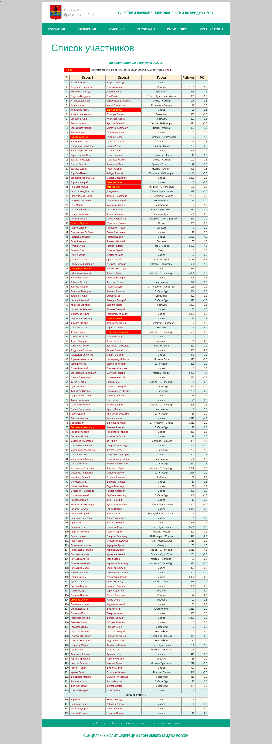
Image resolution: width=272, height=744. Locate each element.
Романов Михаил (115, 658)
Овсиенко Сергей (79, 513)
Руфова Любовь (78, 586)
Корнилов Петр (114, 305)
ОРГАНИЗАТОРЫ (211, 29)
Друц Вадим (113, 191)
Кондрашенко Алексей (82, 354)
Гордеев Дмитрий (116, 309)
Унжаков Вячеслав (116, 264)
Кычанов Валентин (80, 404)
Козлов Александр (116, 323)
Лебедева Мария (79, 418)
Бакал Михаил (78, 123)
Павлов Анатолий (116, 491)
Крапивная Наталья (117, 368)
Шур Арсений (114, 609)
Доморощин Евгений (81, 268)
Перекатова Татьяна (117, 432)
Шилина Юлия (78, 681)
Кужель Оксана (78, 382)
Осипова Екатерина (117, 277)
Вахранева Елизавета (82, 146)
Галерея (117, 723)
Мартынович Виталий (81, 459)
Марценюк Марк (115, 336)
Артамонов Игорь (79, 109)
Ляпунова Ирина (79, 436)
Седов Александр (116, 486)
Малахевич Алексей (81, 445)
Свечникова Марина (117, 572)
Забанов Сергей (78, 282)
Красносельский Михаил (83, 373)
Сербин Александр (117, 495)
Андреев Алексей (116, 604)
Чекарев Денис (114, 663)
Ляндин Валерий (115, 354)
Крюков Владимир (80, 377)
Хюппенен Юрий (115, 468)
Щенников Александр (118, 345)
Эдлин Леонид (114, 699)
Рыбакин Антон (115, 87)
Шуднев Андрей (115, 667)
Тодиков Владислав (80, 640)
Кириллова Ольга (79, 314)
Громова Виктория (80, 237)
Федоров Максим (115, 640)
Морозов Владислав (117, 540)
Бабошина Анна (78, 119)
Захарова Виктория (80, 291)
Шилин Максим (115, 681)
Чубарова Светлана (117, 504)
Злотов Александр (116, 268)
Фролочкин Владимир (118, 413)
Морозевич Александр (82, 491)
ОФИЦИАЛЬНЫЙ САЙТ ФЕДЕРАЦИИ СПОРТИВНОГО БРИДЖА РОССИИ (136, 735)
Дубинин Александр (80, 273)
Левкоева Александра (82, 427)
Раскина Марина (79, 572)
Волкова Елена (78, 168)
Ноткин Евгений (115, 404)
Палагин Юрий (114, 531)
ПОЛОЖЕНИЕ (57, 29)
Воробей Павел (78, 173)
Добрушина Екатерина (82, 264)
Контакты (173, 723)
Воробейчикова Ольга (82, 178)
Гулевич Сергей (115, 250)
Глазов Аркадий (115, 286)
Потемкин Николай (80, 563)
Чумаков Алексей (116, 554)
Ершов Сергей (114, 509)
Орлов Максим (114, 409)
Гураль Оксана (114, 168)
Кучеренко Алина (79, 400)
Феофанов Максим (116, 645)
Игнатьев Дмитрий (80, 305)
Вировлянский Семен (81, 155)
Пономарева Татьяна (81, 550)
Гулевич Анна (77, 246)
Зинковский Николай (117, 463)
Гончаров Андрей (116, 586)
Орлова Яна (76, 522)
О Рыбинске (100, 723)
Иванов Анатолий (79, 300)
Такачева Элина (78, 622)
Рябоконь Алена (115, 704)
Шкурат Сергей (114, 450)
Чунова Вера (77, 672)
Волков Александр (80, 159)
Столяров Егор (78, 613)
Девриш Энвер (114, 91)
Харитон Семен (115, 327)
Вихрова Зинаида (116, 82)
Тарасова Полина (79, 631)
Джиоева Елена (78, 704)
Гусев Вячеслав (115, 209)
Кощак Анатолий (79, 368)
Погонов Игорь (78, 536)
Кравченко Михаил (116, 364)
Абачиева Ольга (78, 82)
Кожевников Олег (79, 327)
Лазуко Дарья (77, 413)
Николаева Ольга (116, 436)
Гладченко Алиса (79, 214)
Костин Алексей (78, 364)
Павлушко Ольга (79, 527)
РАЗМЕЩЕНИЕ (177, 29)
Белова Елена (77, 132)
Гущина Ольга (77, 255)
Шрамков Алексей (116, 481)
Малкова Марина (79, 454)
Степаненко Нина (79, 604)
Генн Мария (76, 205)
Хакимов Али (113, 187)
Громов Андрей (115, 246)
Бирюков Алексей (79, 137)
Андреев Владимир (80, 96)
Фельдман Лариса (80, 654)
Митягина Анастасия (117, 128)
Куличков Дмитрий (116, 386)
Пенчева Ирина (115, 713)
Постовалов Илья (79, 554)
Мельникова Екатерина (82, 468)
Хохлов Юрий (114, 273)
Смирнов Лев (114, 295)
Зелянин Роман (78, 295)
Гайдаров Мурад (79, 187)
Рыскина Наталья (79, 595)
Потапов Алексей (116, 477)
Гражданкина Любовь (81, 232)
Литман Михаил (115, 255)
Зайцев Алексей (115, 173)
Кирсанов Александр (81, 318)
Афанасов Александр (81, 114)
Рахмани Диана (115, 237)
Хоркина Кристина (80, 658)
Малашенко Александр (82, 450)
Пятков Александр (116, 636)
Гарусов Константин (80, 200)
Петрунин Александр (117, 332)
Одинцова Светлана (81, 518)
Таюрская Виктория (80, 636)
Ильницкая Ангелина (81, 309)
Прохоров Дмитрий (117, 218)
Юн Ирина (112, 441)
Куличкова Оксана (80, 391)
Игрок (69, 70)
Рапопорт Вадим (115, 395)
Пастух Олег (113, 400)
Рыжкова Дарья (78, 590)
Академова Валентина (82, 87)
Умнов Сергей (114, 599)
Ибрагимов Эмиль (116, 223)
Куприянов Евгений (80, 395)
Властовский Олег (116, 518)
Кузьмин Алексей (116, 427)
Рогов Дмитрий (78, 577)
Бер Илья (75, 699)
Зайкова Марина (79, 286)
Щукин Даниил (114, 500)
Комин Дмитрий (78, 341)
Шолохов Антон (115, 282)
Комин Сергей (114, 341)
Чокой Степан (114, 559)
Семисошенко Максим (118, 391)
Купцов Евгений (115, 350)
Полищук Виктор (115, 114)
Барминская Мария (80, 128)
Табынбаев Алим (115, 132)
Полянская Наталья (80, 545)
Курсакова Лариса (116, 141)
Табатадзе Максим (116, 159)
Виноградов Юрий (116, 423)
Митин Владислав (116, 105)
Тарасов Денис (114, 627)
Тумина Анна (77, 649)
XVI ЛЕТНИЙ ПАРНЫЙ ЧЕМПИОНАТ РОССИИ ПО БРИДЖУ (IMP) (165, 12)
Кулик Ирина (77, 386)
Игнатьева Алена (116, 119)
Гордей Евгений (78, 227)
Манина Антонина (116, 205)
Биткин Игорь (114, 146)
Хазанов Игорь (114, 418)
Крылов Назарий (79, 690)
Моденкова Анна (79, 486)
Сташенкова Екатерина (119, 100)
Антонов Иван (77, 105)
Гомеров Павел (78, 218)
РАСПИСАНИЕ (87, 29)
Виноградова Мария (81, 150)
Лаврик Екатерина (80, 409)
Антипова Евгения (80, 100)
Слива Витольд (115, 581)
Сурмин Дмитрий (115, 590)
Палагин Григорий (79, 531)
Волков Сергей (78, 164)
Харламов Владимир (117, 563)
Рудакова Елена (79, 581)
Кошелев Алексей (116, 377)
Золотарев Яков (115, 164)
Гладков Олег (114, 649)
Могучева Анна (78, 481)
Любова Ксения (78, 713)
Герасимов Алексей (80, 209)
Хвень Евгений (114, 708)
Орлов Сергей (114, 259)
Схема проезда (135, 723)
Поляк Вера (76, 540)
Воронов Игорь (114, 109)
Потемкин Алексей (80, 559)
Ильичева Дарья (79, 708)
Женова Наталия (79, 277)
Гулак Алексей (78, 241)
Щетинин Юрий (78, 686)
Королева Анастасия (81, 359)
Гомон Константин (116, 232)
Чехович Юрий (78, 667)
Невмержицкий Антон (118, 359)
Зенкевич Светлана (117, 196)
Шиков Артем (114, 513)
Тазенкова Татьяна (80, 618)
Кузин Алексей (114, 318)
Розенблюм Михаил (117, 314)
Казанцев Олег (114, 182)
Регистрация (156, 723)
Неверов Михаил (79, 500)
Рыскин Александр (116, 595)
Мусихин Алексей (79, 495)
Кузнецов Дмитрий (116, 300)
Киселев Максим (79, 323)
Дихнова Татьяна (79, 259)
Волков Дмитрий (115, 522)
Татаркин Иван (114, 613)
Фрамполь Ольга (115, 654)
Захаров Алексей (116, 291)
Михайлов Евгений (80, 477)
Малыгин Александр (117, 677)
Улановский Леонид (117, 577)
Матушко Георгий (116, 373)
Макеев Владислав (117, 178)
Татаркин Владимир (117, 536)
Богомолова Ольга (80, 141)
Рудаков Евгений (115, 123)
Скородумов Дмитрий (118, 454)
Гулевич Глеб (77, 250)
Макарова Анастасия (81, 441)
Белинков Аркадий (116, 568)
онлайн (168, 70)
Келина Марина (115, 214)
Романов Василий (116, 241)
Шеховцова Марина (80, 677)
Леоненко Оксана (79, 432)
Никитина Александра (82, 504)
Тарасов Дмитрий (116, 631)
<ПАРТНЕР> (113, 690)
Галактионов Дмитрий (82, 191)
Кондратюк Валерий (81, 350)
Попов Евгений (114, 155)
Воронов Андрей (79, 182)
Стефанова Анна (79, 609)
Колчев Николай (78, 336)
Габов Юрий (113, 382)
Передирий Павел (116, 227)
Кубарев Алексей (116, 622)
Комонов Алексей (79, 345)
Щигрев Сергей (115, 686)
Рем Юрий (112, 96)
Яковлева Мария (115, 527)
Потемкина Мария (80, 568)
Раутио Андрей (114, 137)
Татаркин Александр (117, 445)
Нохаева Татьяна (79, 509)
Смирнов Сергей (79, 599)
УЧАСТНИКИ (117, 29)
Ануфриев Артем (115, 545)
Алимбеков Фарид (80, 91)
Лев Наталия (77, 423)
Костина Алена (114, 150)
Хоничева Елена (115, 550)
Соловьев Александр (118, 459)
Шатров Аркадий (115, 618)
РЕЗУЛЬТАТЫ (146, 29)
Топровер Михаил (79, 645)
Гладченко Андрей (116, 200)
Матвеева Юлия (78, 463)
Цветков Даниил (79, 663)
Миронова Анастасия (81, 472)
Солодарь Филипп (116, 672)
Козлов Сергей (78, 332)
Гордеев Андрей (79, 223)
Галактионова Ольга (81, 196)
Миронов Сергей (115, 472)
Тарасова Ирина (79, 627)
